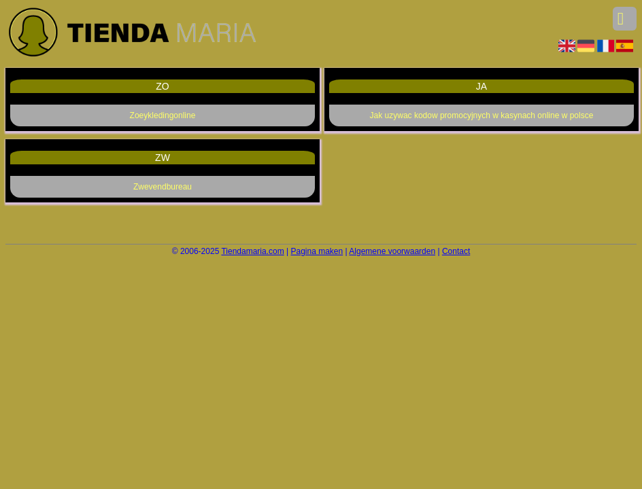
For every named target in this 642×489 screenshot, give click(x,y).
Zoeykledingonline (163, 115)
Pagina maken (317, 251)
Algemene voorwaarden (392, 251)
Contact (456, 251)
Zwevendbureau (162, 187)
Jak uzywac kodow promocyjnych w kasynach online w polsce (482, 115)
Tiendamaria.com (252, 251)
